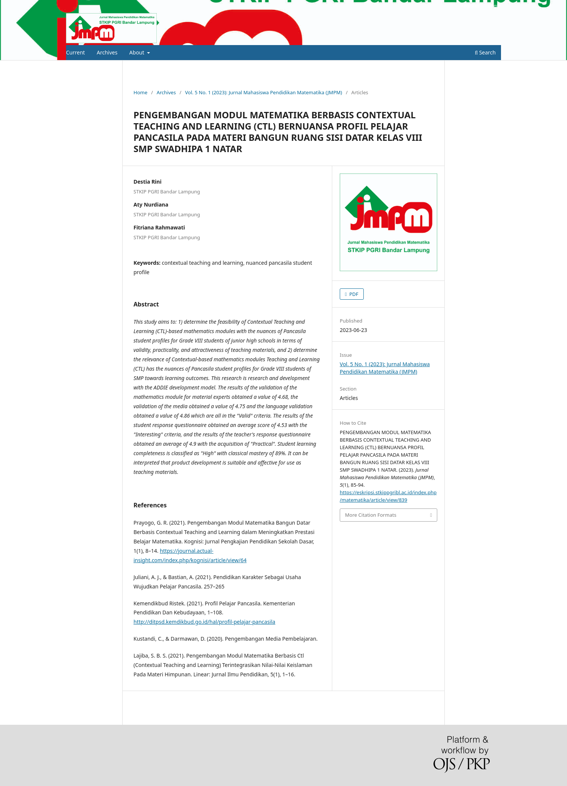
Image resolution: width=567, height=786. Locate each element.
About (137, 52)
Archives (107, 52)
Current (75, 52)
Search (485, 52)
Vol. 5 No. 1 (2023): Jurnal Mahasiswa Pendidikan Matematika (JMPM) (263, 92)
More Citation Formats (370, 514)
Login (494, 5)
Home (140, 92)
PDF (353, 294)
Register (469, 5)
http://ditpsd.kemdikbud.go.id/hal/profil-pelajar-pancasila (204, 621)
